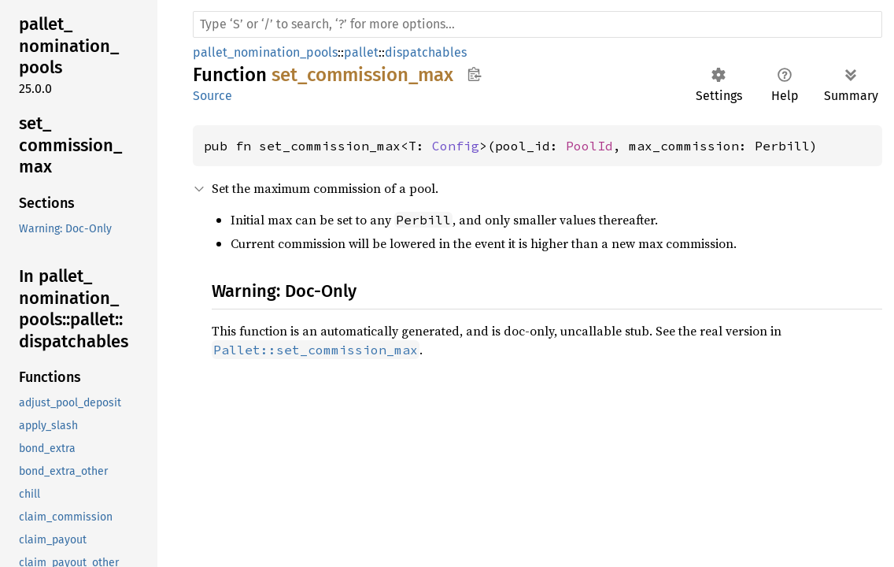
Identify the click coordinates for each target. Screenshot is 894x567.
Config (455, 146)
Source (212, 95)
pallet (361, 52)
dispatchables (426, 52)
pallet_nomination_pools (265, 52)
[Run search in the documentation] (537, 24)
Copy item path (474, 74)
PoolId (589, 146)
